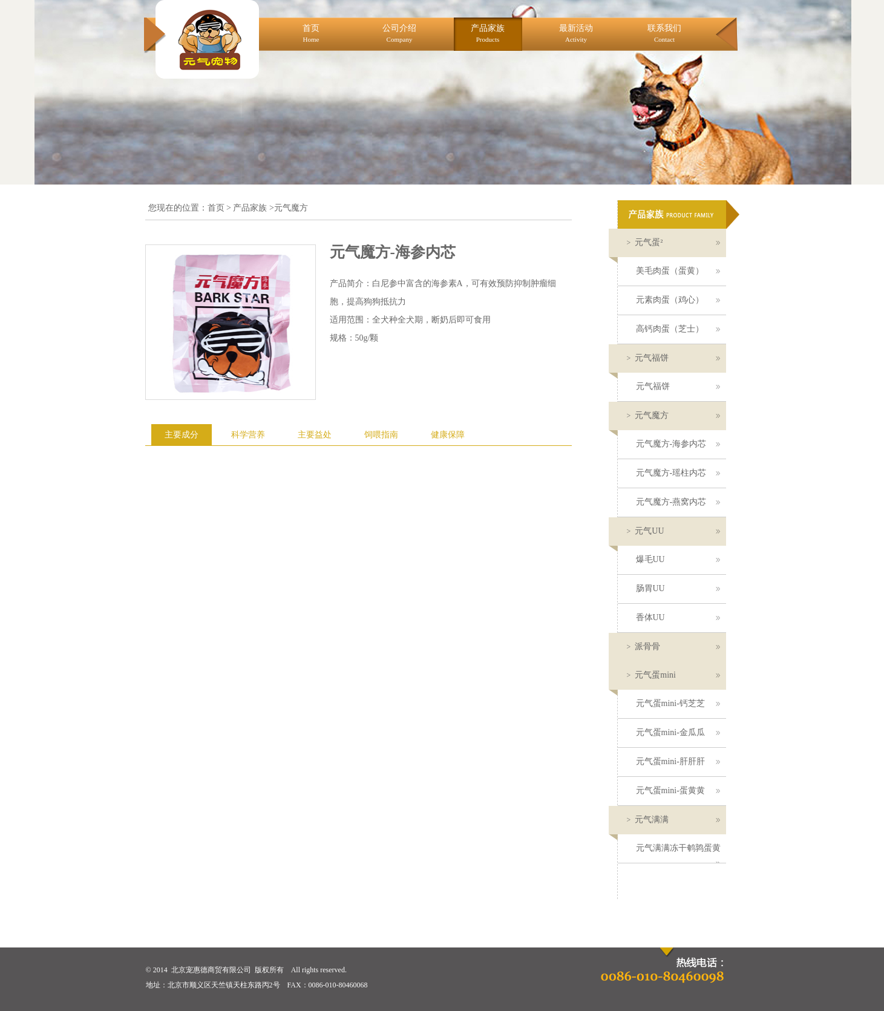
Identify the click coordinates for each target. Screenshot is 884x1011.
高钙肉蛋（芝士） (678, 328)
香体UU (678, 617)
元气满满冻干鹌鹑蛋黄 (678, 853)
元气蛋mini (673, 674)
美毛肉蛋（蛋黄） (678, 270)
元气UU (673, 530)
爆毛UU (678, 559)
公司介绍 (399, 33)
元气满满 (673, 819)
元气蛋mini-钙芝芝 (678, 703)
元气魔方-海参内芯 (678, 443)
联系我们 (664, 33)
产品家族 (488, 33)
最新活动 (576, 33)
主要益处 (315, 434)
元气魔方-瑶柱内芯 (678, 472)
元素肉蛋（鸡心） (678, 299)
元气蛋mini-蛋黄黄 (678, 790)
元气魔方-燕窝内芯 (678, 501)
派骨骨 (673, 646)
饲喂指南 (381, 434)
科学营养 (248, 434)
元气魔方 (673, 415)
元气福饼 (673, 357)
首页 (311, 33)
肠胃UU (678, 588)
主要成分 (181, 434)
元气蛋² (673, 242)
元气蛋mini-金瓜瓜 (678, 732)
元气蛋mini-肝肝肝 (678, 761)
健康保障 (448, 434)
